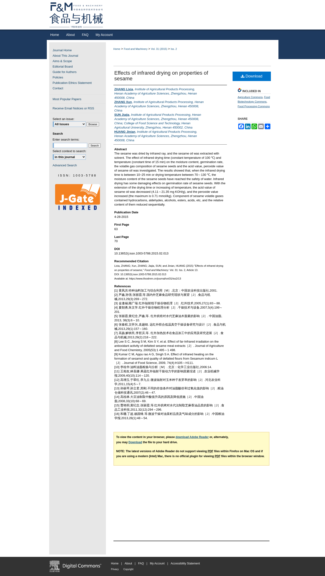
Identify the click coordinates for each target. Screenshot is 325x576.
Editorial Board (63, 66)
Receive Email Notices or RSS (73, 108)
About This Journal (65, 55)
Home (116, 48)
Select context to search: (69, 151)
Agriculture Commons (250, 97)
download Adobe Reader (192, 437)
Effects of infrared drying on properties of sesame (161, 76)
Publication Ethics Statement (72, 83)
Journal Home (62, 50)
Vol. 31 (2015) (159, 48)
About (128, 563)
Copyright (128, 569)
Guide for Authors (65, 72)
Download (251, 76)
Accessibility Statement (185, 563)
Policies (58, 77)
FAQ (141, 563)
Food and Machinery (135, 48)
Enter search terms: (66, 139)
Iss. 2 (174, 48)
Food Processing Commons (254, 106)
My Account (157, 563)
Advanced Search (65, 165)
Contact (58, 88)
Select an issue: (63, 119)
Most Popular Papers (67, 99)
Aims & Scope (62, 61)
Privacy (115, 569)
